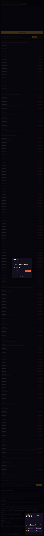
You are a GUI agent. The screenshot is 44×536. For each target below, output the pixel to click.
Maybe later (22, 276)
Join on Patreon (27, 270)
